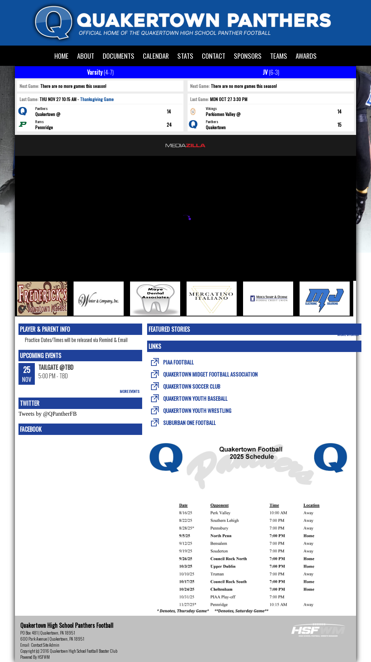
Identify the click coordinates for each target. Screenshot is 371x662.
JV (271, 72)
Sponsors (248, 56)
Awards (306, 56)
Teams (278, 56)
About (85, 56)
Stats (185, 56)
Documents (118, 56)
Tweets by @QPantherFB (47, 414)
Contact (213, 56)
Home (61, 56)
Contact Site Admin (45, 645)
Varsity (100, 72)
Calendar (156, 56)
